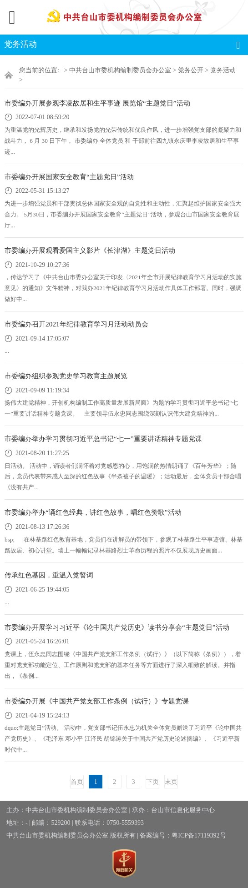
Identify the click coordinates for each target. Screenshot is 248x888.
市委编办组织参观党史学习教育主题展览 (66, 376)
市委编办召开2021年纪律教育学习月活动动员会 (76, 324)
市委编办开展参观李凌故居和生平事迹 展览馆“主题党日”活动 (97, 103)
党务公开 (190, 70)
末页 (171, 781)
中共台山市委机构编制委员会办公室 (120, 70)
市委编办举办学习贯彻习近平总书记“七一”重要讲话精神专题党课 (103, 438)
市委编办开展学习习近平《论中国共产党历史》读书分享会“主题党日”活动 (117, 627)
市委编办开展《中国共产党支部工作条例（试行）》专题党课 (97, 701)
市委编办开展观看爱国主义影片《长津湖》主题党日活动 (90, 250)
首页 (77, 781)
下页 (152, 781)
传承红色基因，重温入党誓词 (49, 575)
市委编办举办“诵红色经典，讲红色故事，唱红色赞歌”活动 (93, 512)
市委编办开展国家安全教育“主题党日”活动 (69, 177)
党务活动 (223, 70)
